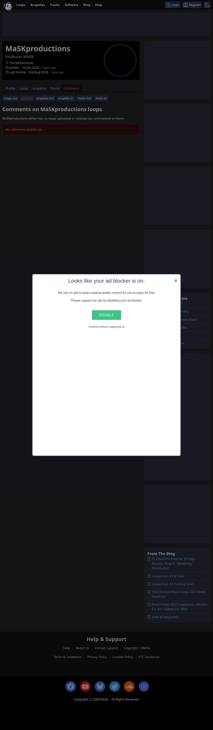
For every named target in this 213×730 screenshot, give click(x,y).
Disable (106, 315)
